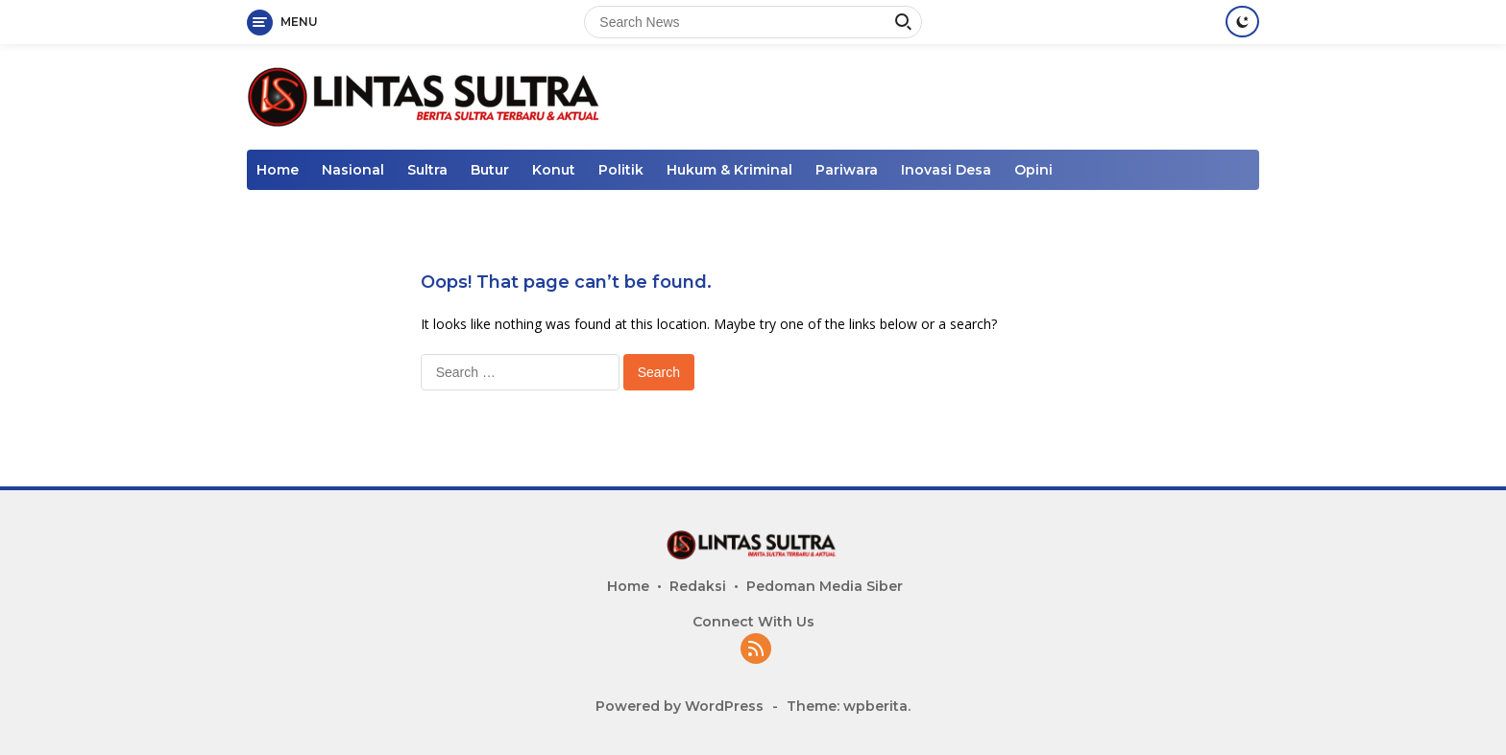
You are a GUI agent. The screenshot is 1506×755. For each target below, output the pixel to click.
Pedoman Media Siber (824, 586)
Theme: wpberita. (849, 706)
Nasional (353, 169)
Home (277, 169)
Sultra (427, 169)
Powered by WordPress (679, 706)
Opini (1033, 169)
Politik (621, 169)
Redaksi (697, 586)
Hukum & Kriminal (729, 169)
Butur (490, 169)
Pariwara (846, 169)
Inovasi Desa (946, 169)
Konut (553, 169)
